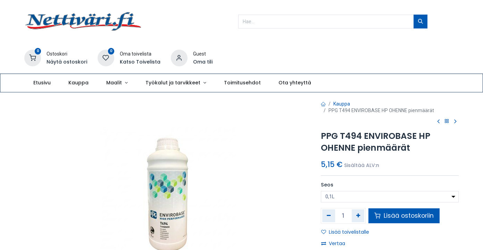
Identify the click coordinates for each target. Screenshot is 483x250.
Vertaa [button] (333, 243)
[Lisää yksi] (358, 215)
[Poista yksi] (328, 215)
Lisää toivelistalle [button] (345, 231)
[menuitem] (41, 83)
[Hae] (420, 21)
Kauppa (341, 104)
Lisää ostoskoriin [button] (404, 215)
